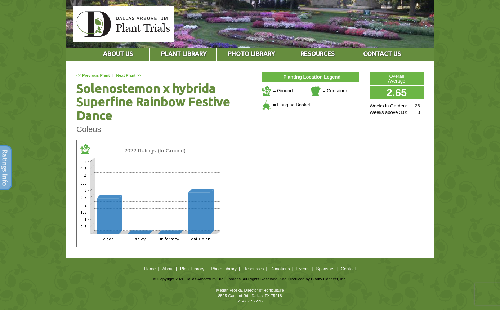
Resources (253, 268)
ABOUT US (118, 53)
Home (150, 268)
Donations (280, 268)
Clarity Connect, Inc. (329, 279)
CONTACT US (382, 53)
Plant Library (192, 268)
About (167, 268)
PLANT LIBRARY (183, 53)
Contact (348, 268)
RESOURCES (317, 53)
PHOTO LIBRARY (251, 53)
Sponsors (325, 268)
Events (303, 268)
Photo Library (223, 268)
